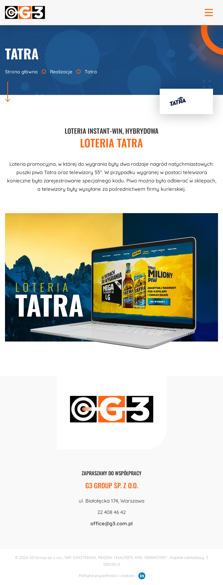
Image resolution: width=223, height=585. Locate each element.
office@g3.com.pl (111, 523)
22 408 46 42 (111, 512)
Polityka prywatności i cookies (107, 575)
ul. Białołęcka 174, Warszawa (111, 501)
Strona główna (22, 72)
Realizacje (61, 72)
